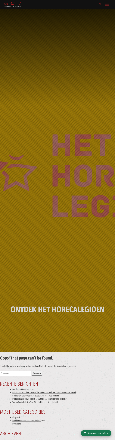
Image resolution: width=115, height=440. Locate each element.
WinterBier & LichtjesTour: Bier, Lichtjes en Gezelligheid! (35, 402)
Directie (15, 424)
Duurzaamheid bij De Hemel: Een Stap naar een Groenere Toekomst (39, 399)
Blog (14, 417)
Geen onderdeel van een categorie (26, 420)
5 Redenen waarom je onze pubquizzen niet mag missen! (35, 396)
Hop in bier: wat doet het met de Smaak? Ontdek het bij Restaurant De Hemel (44, 392)
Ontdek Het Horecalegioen (23, 389)
